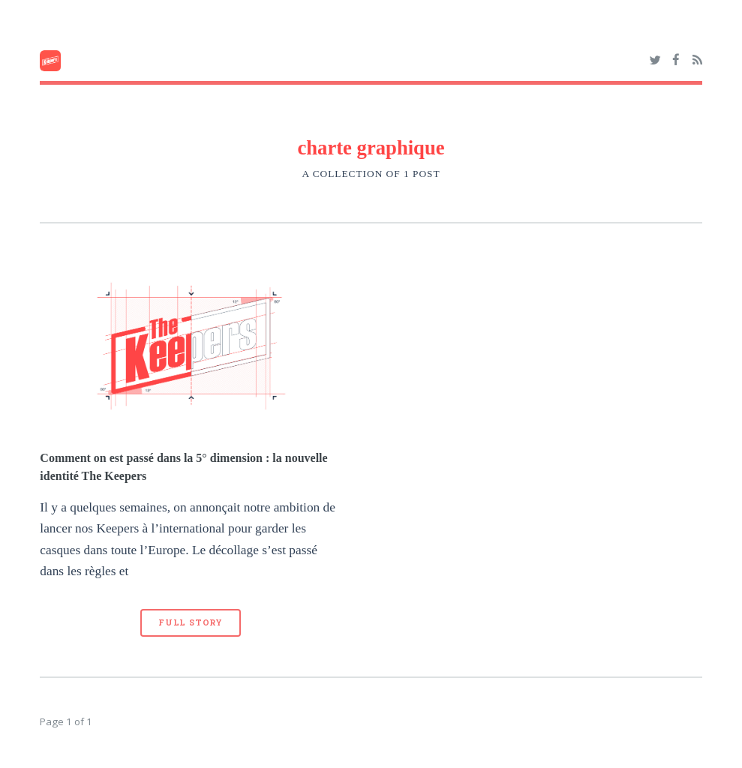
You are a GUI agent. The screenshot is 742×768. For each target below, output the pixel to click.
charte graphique (370, 147)
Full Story (190, 622)
